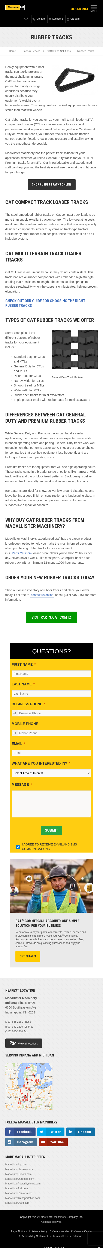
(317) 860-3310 (14, 1031)
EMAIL (17, 744)
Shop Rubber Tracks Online (51, 184)
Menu (94, 8)
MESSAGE (20, 784)
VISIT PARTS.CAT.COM (49, 617)
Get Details (28, 956)
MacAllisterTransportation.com (22, 1198)
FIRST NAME (22, 664)
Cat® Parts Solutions (59, 51)
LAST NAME (22, 684)
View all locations (24, 1043)
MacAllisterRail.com (16, 1188)
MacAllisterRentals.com (18, 1193)
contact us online (42, 595)
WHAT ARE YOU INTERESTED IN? (39, 763)
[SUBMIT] (51, 830)
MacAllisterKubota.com (18, 1174)
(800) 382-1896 (14, 1026)
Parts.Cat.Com (22, 553)
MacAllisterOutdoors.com (19, 1178)
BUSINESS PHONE (27, 704)
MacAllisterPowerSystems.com (23, 1183)
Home (12, 51)
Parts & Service (31, 51)
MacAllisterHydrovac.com (19, 1169)
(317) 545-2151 (79, 8)
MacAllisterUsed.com (17, 1202)
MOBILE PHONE (25, 724)
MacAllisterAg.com (16, 1164)
